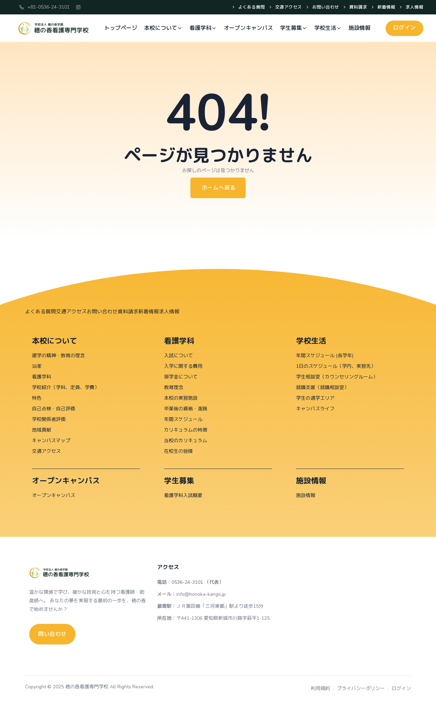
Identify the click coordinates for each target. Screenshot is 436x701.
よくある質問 (250, 7)
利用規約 (320, 688)
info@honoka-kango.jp (201, 593)
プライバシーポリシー (361, 688)
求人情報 (413, 7)
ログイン (401, 688)
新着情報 (385, 7)
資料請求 (357, 7)
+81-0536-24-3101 (44, 7)
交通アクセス (287, 7)
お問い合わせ (324, 7)
